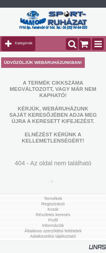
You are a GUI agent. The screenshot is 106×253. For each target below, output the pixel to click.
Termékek (53, 198)
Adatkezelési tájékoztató (53, 236)
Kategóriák (24, 43)
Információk (53, 225)
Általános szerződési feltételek (53, 230)
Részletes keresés (53, 214)
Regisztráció (53, 203)
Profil (53, 220)
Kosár (53, 209)
